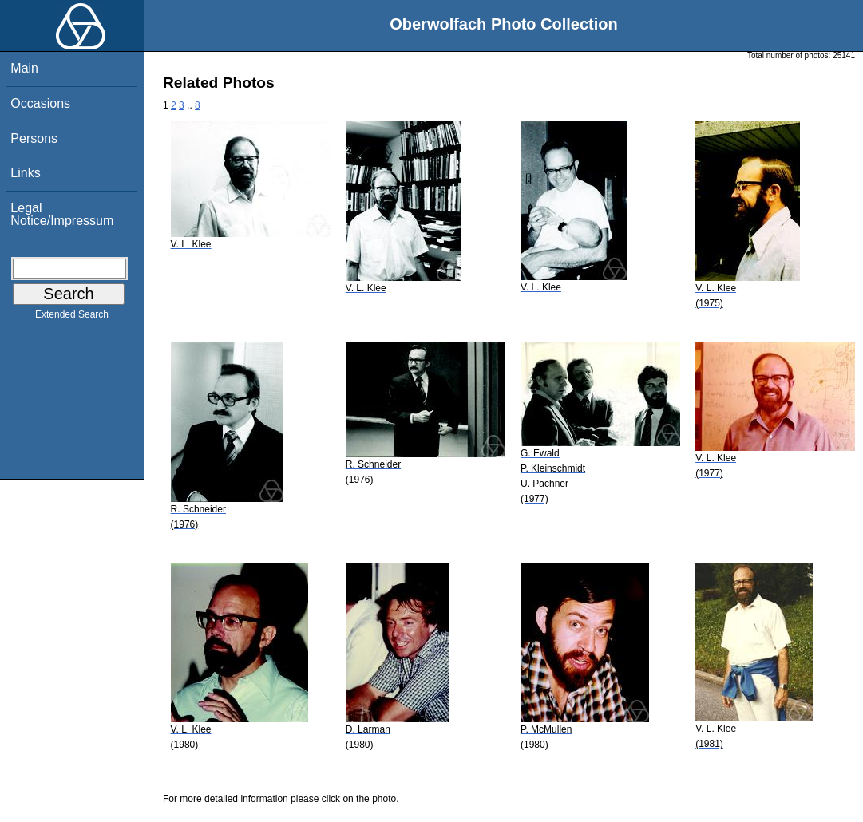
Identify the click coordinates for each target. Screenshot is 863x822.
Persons (33, 138)
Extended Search (72, 317)
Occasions (40, 103)
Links (25, 173)
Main (24, 68)
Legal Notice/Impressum (61, 214)
